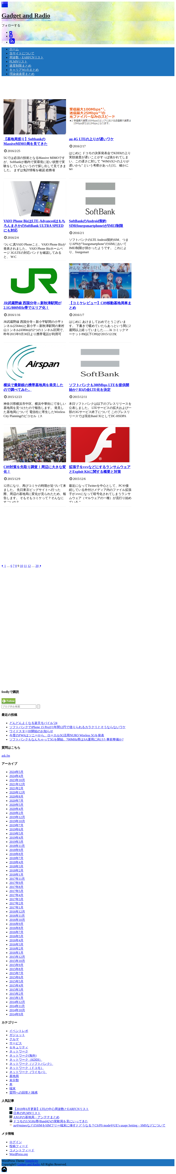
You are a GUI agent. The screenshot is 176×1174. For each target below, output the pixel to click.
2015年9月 (16, 965)
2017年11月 (17, 878)
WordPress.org (18, 1154)
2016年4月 (16, 940)
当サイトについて (21, 53)
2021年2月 (16, 788)
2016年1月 (16, 952)
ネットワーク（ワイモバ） (28, 1072)
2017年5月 (16, 891)
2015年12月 (17, 956)
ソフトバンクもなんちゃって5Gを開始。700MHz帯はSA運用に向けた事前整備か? (66, 739)
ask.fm (6, 755)
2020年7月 (16, 800)
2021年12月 (17, 784)
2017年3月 (16, 899)
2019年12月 (17, 817)
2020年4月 (16, 809)
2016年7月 (16, 932)
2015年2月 (16, 993)
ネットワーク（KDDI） (25, 1059)
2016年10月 (17, 919)
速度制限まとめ (20, 65)
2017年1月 (16, 907)
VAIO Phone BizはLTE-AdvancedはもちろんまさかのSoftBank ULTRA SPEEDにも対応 (34, 225)
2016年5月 (16, 936)
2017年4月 (16, 895)
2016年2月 (16, 948)
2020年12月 (17, 792)
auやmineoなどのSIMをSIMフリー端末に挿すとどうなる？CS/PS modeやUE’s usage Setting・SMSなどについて (89, 1125)
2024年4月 (16, 776)
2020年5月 (16, 804)
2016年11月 (17, 915)
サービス (15, 1043)
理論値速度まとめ (21, 74)
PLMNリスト (18, 61)
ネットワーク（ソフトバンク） (31, 1063)
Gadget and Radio (26, 15)
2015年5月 (16, 981)
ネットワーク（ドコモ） (26, 1068)
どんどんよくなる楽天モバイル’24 (33, 723)
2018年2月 (16, 870)
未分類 (14, 1080)
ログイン (15, 1142)
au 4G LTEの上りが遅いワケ (91, 139)
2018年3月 (16, 866)
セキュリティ (18, 1047)
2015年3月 (16, 989)
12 (29, 566)
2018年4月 (16, 862)
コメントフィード (21, 1150)
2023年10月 (17, 780)
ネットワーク (18, 1051)
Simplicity (31, 1160)
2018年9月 (16, 850)
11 (25, 566)
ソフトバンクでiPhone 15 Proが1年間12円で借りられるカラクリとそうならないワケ (67, 727)
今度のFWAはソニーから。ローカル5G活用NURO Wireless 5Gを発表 (56, 735)
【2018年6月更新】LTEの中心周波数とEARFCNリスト (51, 1109)
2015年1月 (16, 997)
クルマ (14, 1039)
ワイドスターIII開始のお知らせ (31, 731)
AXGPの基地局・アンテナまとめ (36, 1117)
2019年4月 (16, 837)
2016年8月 (16, 928)
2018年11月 (17, 845)
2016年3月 (16, 944)
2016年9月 (16, 924)
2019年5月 (16, 833)
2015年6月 (16, 977)
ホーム (14, 49)
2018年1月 (16, 874)
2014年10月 (17, 1010)
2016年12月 (17, 911)
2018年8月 (16, 854)
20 (36, 566)
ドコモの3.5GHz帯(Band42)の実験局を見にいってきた (50, 1121)
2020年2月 (16, 813)
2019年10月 (17, 821)
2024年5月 (16, 772)
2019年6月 (16, 829)
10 (21, 566)
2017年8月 (16, 887)
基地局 (14, 1076)
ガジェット (17, 1035)
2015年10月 (17, 961)
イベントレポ (18, 1031)
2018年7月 (16, 858)
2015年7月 (16, 973)
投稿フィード (18, 1146)
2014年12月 (17, 1002)
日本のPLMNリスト (27, 1113)
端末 (12, 1088)
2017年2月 (16, 903)
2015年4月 (16, 985)
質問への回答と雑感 (23, 1092)
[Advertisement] (73, 88)
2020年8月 (16, 796)
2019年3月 (16, 841)
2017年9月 (16, 882)
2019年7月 (16, 825)
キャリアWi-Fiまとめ (24, 69)
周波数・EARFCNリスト (26, 57)
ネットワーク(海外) (23, 1055)
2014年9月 (16, 1014)
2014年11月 (17, 1006)
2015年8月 (16, 969)
